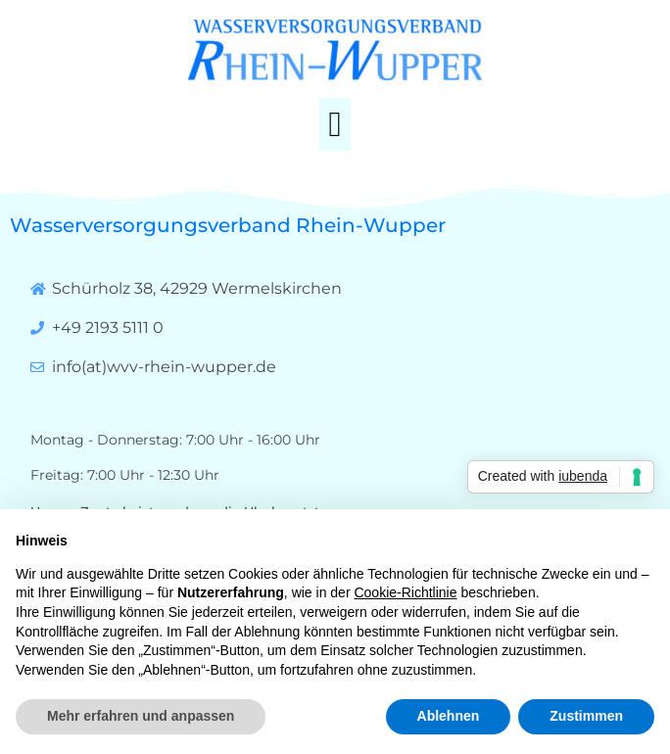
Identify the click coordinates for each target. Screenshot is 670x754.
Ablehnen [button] (448, 716)
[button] (334, 124)
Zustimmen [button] (586, 716)
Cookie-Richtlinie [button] (405, 592)
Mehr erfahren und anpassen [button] (140, 716)
